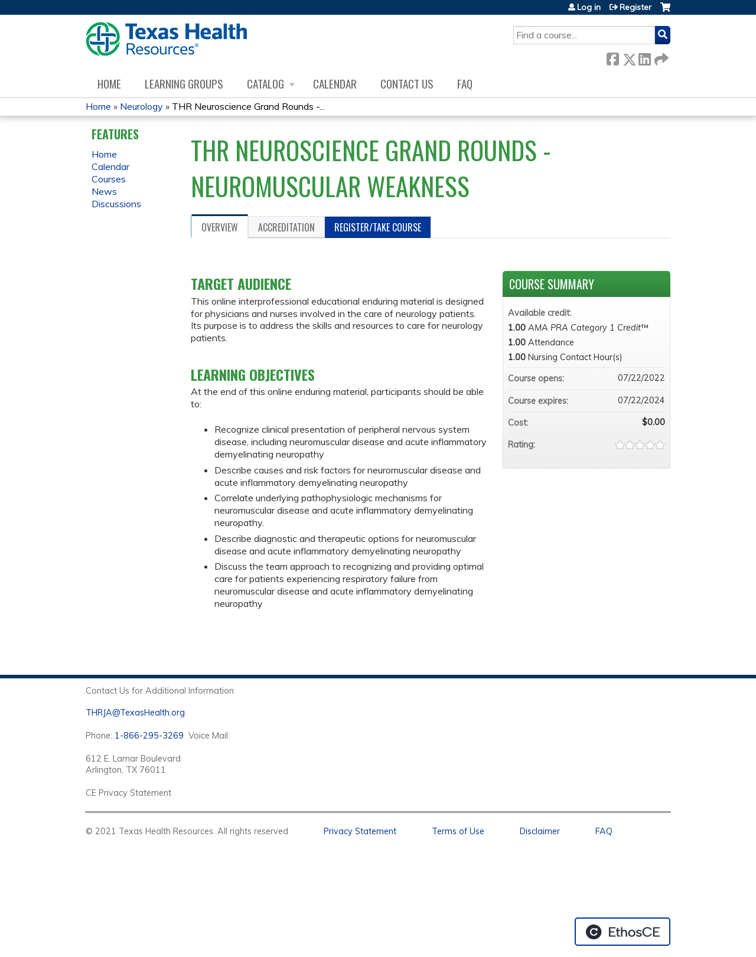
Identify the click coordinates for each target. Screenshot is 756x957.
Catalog (265, 83)
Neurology (141, 106)
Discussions (116, 204)
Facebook (612, 57)
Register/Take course (377, 227)
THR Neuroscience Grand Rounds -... (248, 106)
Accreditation (286, 227)
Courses (109, 179)
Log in (589, 7)
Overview (219, 227)
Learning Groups (184, 83)
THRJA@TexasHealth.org (135, 712)
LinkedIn (644, 57)
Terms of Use (458, 831)
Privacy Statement (360, 831)
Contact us (407, 83)
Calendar (335, 83)
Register (635, 7)
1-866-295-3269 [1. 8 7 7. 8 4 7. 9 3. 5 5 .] (149, 735)
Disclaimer (540, 831)
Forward (660, 57)
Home (109, 83)
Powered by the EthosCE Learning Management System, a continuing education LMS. (622, 931)
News (104, 191)
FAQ (464, 83)
